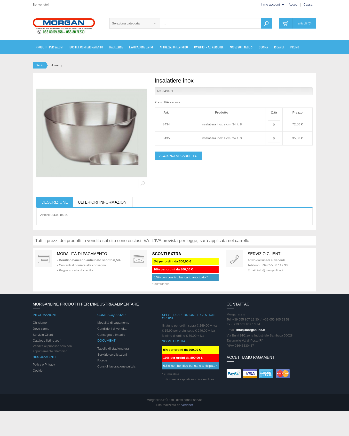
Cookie (37, 370)
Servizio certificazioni (112, 354)
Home (54, 65)
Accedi (293, 4)
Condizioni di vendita (112, 328)
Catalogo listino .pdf (46, 340)
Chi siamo (40, 322)
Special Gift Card (43, 258)
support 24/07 (234, 258)
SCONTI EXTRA (166, 254)
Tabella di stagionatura (113, 348)
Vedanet (187, 405)
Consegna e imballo (111, 335)
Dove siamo (41, 328)
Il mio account (270, 4)
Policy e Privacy (44, 364)
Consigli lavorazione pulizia (116, 366)
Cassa (307, 4)
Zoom (142, 183)
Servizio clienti (265, 254)
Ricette (102, 360)
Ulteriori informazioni (102, 202)
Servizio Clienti (43, 335)
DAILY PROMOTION (138, 258)
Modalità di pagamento (82, 254)
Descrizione (54, 202)
